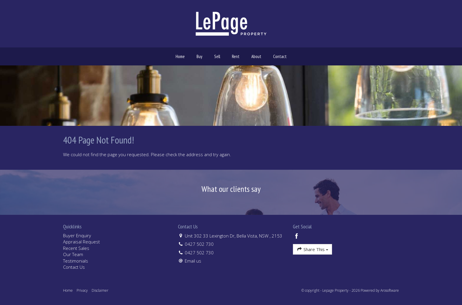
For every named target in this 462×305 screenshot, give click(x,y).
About (256, 56)
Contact (280, 56)
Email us (193, 261)
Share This (312, 249)
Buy (199, 56)
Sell (217, 56)
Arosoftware (389, 290)
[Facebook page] (297, 236)
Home (180, 56)
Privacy (82, 290)
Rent (236, 56)
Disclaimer (100, 290)
